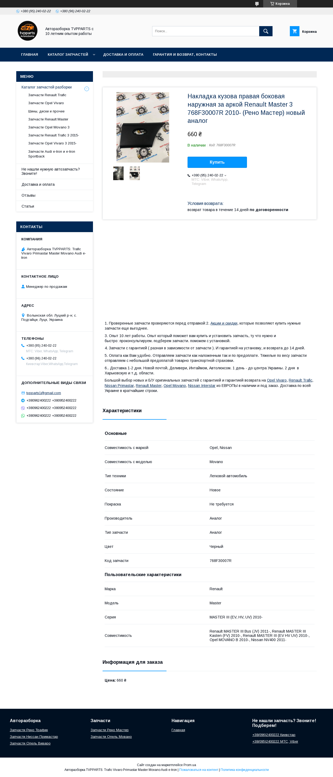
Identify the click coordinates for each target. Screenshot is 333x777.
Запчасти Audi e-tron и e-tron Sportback (51, 153)
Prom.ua (190, 765)
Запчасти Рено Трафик (29, 730)
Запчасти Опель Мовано (111, 737)
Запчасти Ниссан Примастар (34, 737)
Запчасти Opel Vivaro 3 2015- (52, 143)
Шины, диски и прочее (46, 111)
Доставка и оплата (123, 54)
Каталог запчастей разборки (47, 87)
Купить (217, 162)
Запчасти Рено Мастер (110, 730)
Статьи (28, 206)
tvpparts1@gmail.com (43, 393)
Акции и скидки (223, 323)
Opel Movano (175, 385)
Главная (29, 54)
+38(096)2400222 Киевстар (273, 735)
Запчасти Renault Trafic (47, 95)
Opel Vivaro (277, 380)
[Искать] (266, 31)
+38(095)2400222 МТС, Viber (275, 741)
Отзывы (28, 195)
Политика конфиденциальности (245, 770)
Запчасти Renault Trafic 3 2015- (53, 135)
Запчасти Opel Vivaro (46, 103)
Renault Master (148, 385)
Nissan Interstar (202, 385)
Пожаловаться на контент (198, 770)
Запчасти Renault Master (48, 119)
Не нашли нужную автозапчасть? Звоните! (51, 171)
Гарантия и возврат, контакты (185, 54)
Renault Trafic (300, 380)
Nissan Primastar (119, 385)
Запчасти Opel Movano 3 (49, 127)
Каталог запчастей (68, 54)
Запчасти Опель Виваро (30, 743)
